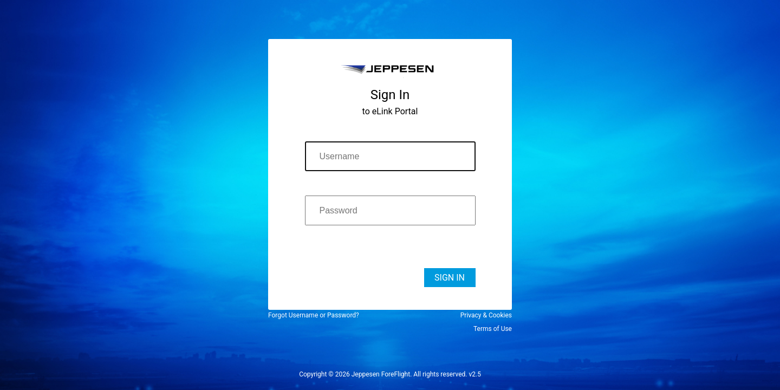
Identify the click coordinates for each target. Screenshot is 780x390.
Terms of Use (492, 329)
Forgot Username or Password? (313, 315)
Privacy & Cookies (486, 315)
